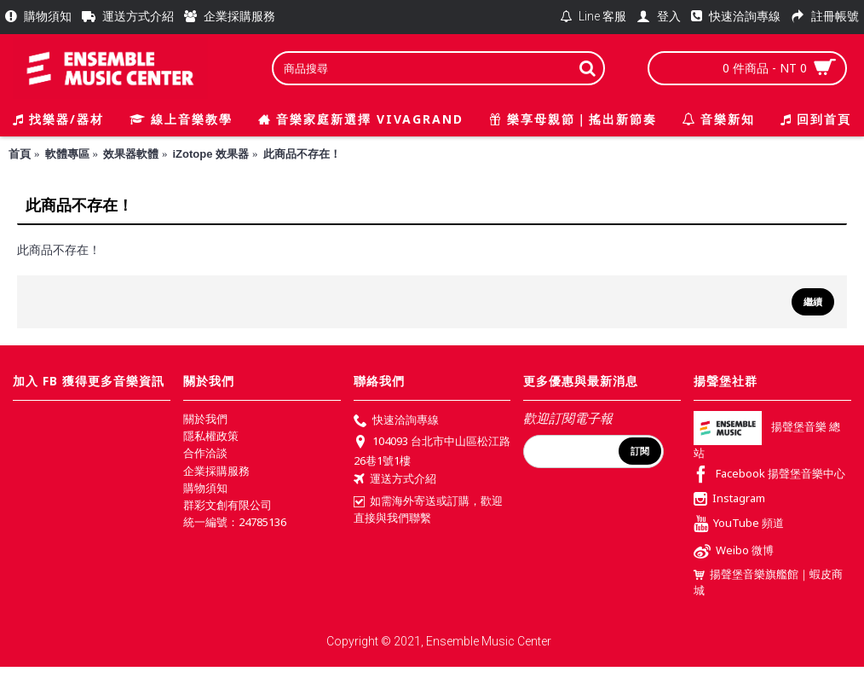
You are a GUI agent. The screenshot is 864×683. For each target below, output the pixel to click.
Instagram (729, 499)
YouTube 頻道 (739, 524)
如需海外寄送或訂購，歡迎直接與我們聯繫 (428, 509)
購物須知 (205, 487)
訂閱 (640, 451)
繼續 (813, 302)
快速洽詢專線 (396, 421)
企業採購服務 (216, 470)
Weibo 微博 (734, 552)
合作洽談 (205, 452)
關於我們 (205, 418)
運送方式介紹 (395, 480)
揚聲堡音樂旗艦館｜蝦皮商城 (768, 582)
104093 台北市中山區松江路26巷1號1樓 (432, 450)
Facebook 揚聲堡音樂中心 (769, 475)
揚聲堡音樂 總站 (767, 440)
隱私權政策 (211, 435)
